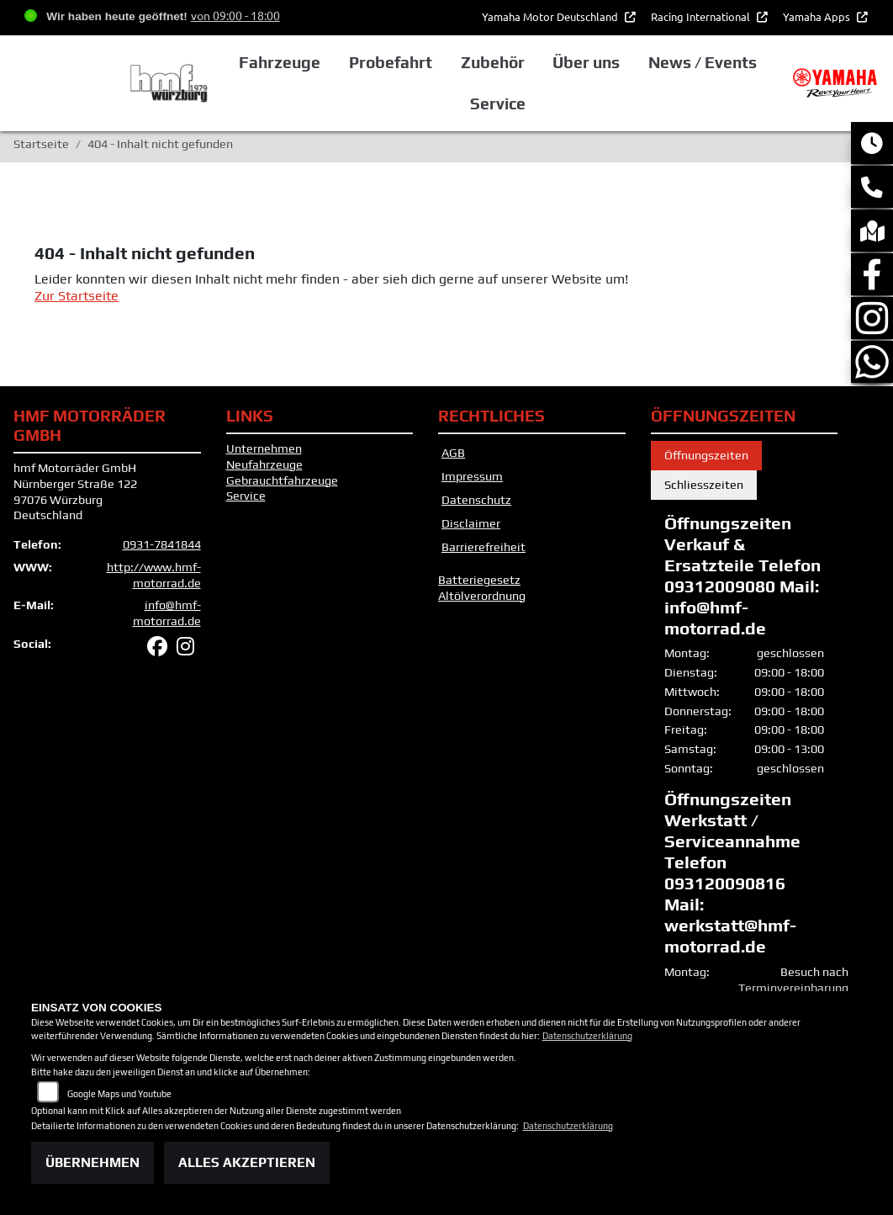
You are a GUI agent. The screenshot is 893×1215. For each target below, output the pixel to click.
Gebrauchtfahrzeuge (282, 480)
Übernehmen (92, 1162)
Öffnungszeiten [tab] (706, 455)
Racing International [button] (702, 16)
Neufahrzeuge (264, 464)
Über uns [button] (586, 62)
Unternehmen (264, 448)
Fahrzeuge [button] (279, 62)
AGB (453, 452)
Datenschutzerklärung (587, 1036)
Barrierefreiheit (483, 547)
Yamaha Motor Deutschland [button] (551, 16)
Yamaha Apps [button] (818, 16)
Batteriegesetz (479, 579)
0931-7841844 (162, 544)
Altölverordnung (482, 595)
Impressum (472, 476)
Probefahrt (390, 62)
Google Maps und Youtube (119, 1094)
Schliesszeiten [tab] (703, 484)
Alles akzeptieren (246, 1162)
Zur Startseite (76, 296)
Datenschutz (476, 500)
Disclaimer (470, 523)
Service (246, 495)
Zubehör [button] (493, 62)
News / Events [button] (702, 62)
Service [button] (498, 103)
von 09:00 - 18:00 (235, 15)
